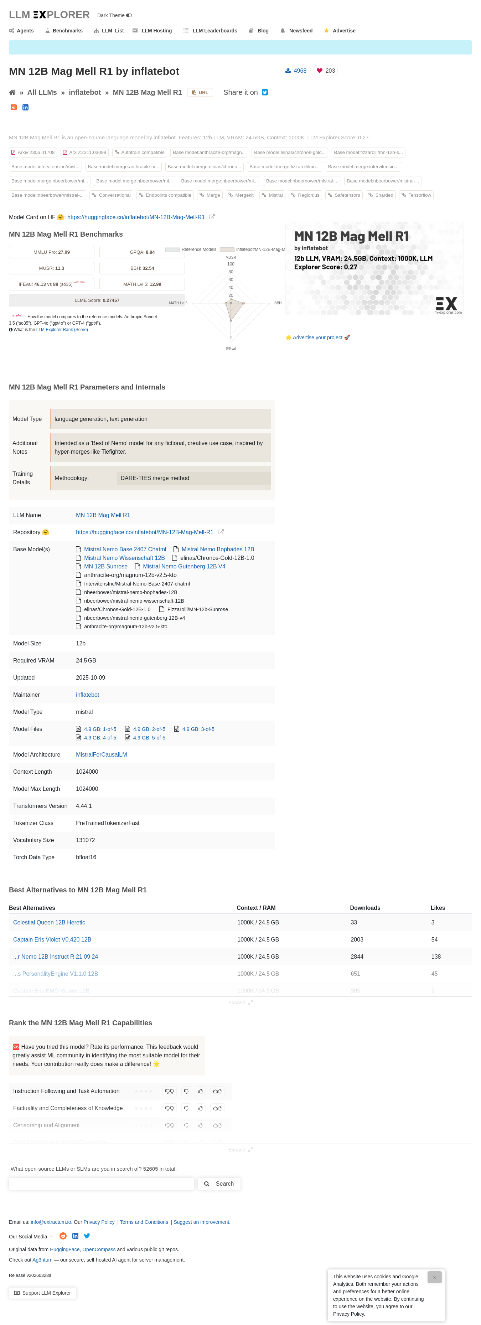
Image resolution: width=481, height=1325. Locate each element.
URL (200, 92)
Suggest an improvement (201, 1222)
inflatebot (85, 92)
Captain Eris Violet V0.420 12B (52, 940)
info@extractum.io (51, 1222)
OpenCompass (98, 1249)
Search (219, 1184)
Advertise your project (317, 337)
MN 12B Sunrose (106, 566)
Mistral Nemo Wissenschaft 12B (124, 558)
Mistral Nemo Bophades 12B (218, 549)
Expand (240, 1002)
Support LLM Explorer (42, 1293)
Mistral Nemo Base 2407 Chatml (125, 549)
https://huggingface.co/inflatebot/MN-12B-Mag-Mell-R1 (136, 217)
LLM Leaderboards (210, 30)
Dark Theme (114, 15)
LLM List (109, 30)
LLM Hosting (152, 30)
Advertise (340, 30)
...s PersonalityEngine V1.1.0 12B (55, 974)
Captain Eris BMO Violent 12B (51, 991)
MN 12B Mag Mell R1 (147, 92)
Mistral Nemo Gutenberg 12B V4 (184, 566)
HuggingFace (64, 1249)
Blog (259, 30)
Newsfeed (296, 30)
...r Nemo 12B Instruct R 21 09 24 (55, 957)
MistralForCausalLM (101, 755)
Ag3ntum (42, 1260)
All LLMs (42, 92)
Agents (21, 30)
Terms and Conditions (144, 1222)
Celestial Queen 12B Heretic (49, 922)
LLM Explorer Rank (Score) (62, 329)
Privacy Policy (99, 1222)
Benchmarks (64, 30)
